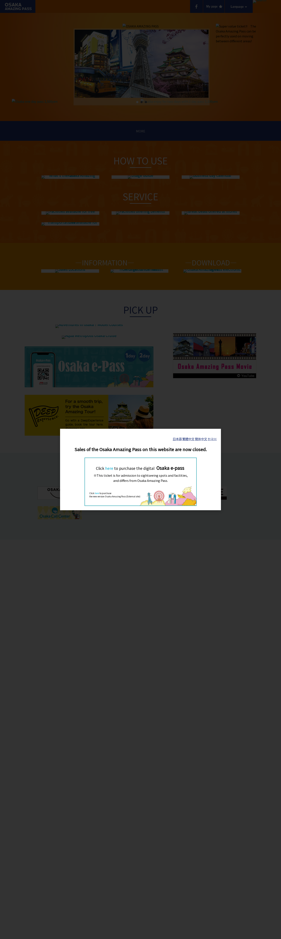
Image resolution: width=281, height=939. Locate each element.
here (109, 468)
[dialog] (140, 469)
